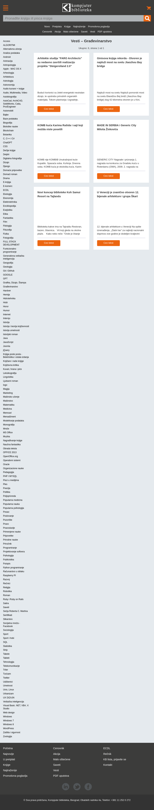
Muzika (6, 436)
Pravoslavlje (9, 528)
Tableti (6, 658)
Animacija (8, 61)
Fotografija (8, 238)
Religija (6, 587)
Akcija (58, 31)
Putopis (6, 563)
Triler (5, 670)
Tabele (6, 654)
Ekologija (7, 194)
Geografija (8, 263)
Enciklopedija (9, 206)
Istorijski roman (10, 334)
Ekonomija (8, 198)
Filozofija (7, 230)
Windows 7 (8, 720)
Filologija (7, 226)
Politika (6, 492)
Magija (6, 389)
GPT (5, 278)
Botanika (7, 134)
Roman (6, 595)
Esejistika (7, 210)
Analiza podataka (11, 53)
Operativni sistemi (11, 460)
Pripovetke (8, 535)
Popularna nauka (11, 504)
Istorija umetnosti (11, 330)
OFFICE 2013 (10, 452)
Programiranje (10, 547)
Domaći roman (10, 174)
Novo (47, 26)
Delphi (6, 154)
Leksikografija (9, 373)
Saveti (84, 31)
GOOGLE (8, 275)
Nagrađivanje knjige (12, 440)
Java (5, 338)
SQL (5, 642)
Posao (6, 512)
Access (6, 41)
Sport (5, 634)
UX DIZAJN (8, 697)
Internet (7, 314)
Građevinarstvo (10, 286)
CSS (5, 146)
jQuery (6, 350)
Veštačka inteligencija (13, 701)
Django (6, 166)
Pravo (6, 524)
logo (5, 385)
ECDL (6, 190)
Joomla (6, 346)
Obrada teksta (10, 448)
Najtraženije (79, 26)
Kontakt (107, 764)
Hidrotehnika (9, 298)
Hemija (6, 294)
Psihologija (8, 555)
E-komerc (7, 186)
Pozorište (7, 520)
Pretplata (57, 26)
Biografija (7, 122)
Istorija (6, 322)
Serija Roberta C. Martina (15, 611)
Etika (5, 214)
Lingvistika (8, 377)
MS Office (8, 432)
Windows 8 (8, 724)
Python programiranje (13, 567)
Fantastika (8, 218)
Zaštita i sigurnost (11, 732)
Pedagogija (8, 472)
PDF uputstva (105, 31)
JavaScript (8, 342)
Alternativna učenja (12, 49)
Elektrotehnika (10, 202)
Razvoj (6, 579)
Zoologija (7, 736)
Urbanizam (8, 693)
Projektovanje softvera (14, 551)
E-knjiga (7, 182)
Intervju (6, 318)
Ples (5, 484)
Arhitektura (8, 77)
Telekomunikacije (11, 666)
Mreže (6, 428)
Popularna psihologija (13, 508)
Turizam (7, 674)
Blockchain (8, 130)
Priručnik (7, 543)
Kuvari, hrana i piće (12, 369)
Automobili (8, 110)
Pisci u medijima (11, 480)
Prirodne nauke (10, 539)
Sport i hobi (8, 638)
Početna (8, 748)
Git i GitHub (8, 271)
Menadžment (9, 416)
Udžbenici (8, 682)
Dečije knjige (9, 150)
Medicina (7, 409)
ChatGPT (7, 142)
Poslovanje (8, 516)
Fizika (6, 234)
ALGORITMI (9, 45)
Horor (6, 306)
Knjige (67, 26)
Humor (6, 310)
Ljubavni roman (10, 381)
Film (5, 222)
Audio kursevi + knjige (13, 88)
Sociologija (8, 630)
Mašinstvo (8, 401)
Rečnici (6, 583)
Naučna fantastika (12, 444)
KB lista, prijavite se (114, 759)
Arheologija (8, 73)
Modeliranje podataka (13, 420)
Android (7, 57)
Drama (6, 178)
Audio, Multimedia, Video (15, 92)
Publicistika (8, 559)
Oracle (6, 464)
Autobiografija (9, 96)
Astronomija (9, 85)
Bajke (6, 114)
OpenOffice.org (10, 456)
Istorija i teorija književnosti (16, 326)
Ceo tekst (49, 108)
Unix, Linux (8, 689)
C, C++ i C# (9, 138)
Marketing (8, 393)
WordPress (8, 728)
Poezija (6, 488)
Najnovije (8, 753)
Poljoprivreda (9, 496)
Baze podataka (10, 118)
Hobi (5, 302)
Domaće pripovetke (12, 170)
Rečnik (107, 753)
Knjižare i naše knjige (13, 361)
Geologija (7, 267)
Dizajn (6, 162)
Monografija (9, 424)
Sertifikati (7, 615)
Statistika (7, 646)
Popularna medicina (12, 500)
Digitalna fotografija (12, 158)
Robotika (7, 591)
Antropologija (9, 65)
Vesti (92, 31)
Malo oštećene (70, 31)
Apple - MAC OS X (12, 69)
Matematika (8, 405)
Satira (6, 603)
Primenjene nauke (12, 531)
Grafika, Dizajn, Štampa (14, 282)
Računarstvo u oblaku (13, 571)
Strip (5, 650)
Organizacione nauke (13, 468)
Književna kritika (11, 365)
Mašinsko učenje (11, 397)
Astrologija (8, 81)
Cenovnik (47, 31)
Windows (7, 716)
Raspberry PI (9, 575)
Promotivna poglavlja (99, 26)
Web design (9, 712)
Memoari (7, 413)
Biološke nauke (10, 126)
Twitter (6, 678)
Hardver (7, 290)
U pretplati (9, 759)
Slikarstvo (8, 619)
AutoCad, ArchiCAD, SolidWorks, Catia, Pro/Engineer (13, 103)
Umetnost (7, 685)
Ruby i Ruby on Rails (13, 599)
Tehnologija (8, 662)
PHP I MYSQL (10, 476)
